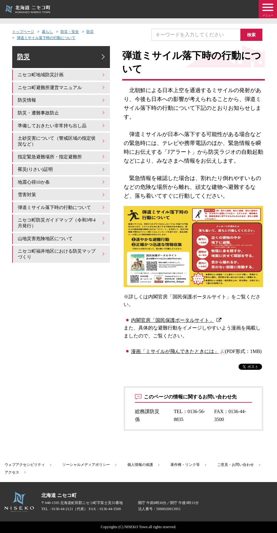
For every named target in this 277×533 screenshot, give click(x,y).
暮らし (47, 32)
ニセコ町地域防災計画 (62, 77)
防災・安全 (69, 32)
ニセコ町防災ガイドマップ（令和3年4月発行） (62, 223)
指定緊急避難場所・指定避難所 (62, 158)
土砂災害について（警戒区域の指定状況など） (62, 143)
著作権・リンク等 (188, 465)
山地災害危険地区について (62, 239)
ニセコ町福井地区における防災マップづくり (62, 254)
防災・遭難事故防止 (62, 115)
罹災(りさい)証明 (62, 171)
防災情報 (62, 102)
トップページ (23, 32)
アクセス (16, 472)
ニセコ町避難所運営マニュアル (62, 90)
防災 (90, 32)
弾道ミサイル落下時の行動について (46, 38)
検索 (252, 34)
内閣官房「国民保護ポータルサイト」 (172, 320)
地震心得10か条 (62, 183)
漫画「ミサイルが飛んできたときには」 (175, 351)
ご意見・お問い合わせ (239, 465)
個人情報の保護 (143, 465)
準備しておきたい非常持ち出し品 (62, 127)
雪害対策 (62, 195)
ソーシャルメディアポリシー (89, 465)
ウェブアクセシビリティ (28, 465)
